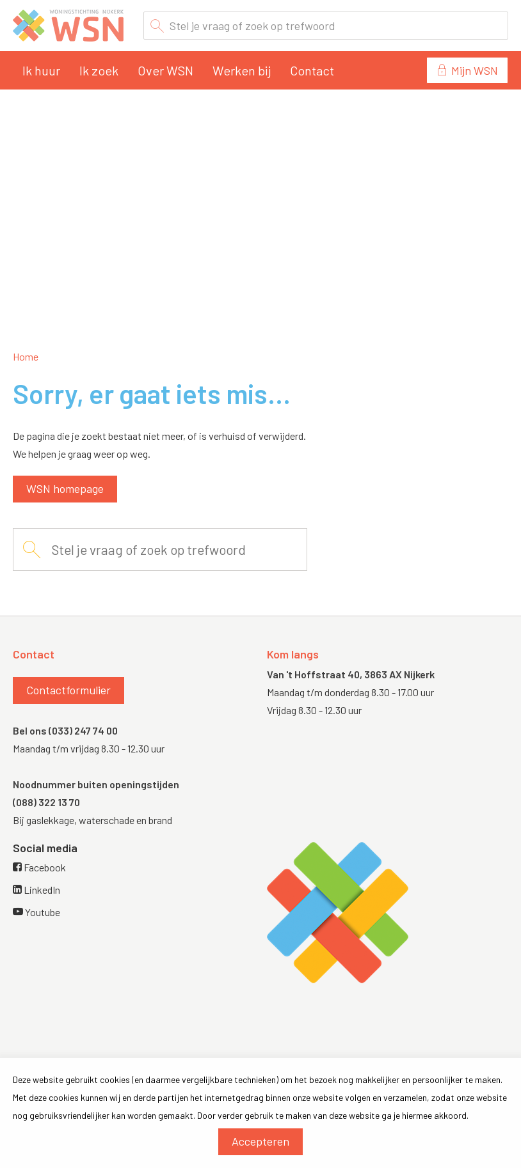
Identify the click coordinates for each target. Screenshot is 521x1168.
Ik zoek (98, 70)
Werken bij (241, 70)
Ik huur (41, 70)
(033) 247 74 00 (83, 730)
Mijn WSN (474, 70)
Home (25, 356)
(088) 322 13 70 (46, 802)
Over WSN (165, 70)
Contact (312, 70)
